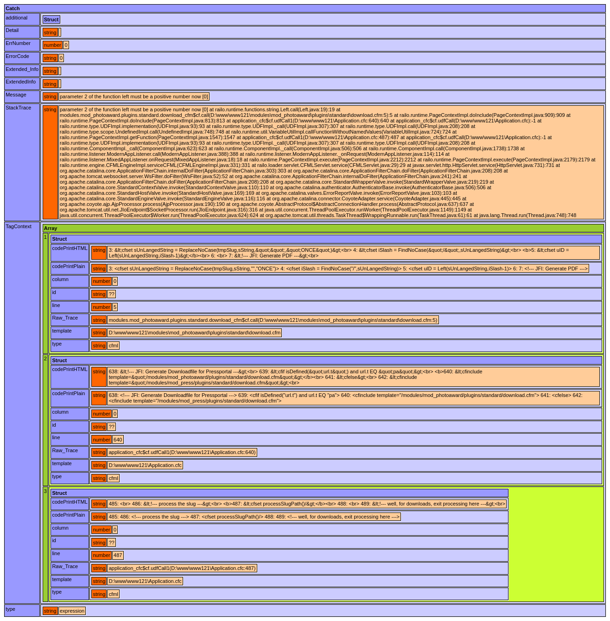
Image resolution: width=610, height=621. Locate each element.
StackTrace (18, 107)
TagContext (19, 226)
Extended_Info (22, 69)
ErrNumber (18, 43)
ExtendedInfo (21, 81)
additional (16, 17)
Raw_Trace (65, 317)
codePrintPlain (68, 266)
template (61, 330)
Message (16, 94)
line (56, 305)
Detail (12, 30)
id (54, 292)
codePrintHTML (69, 248)
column (60, 279)
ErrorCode (17, 56)
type (57, 343)
